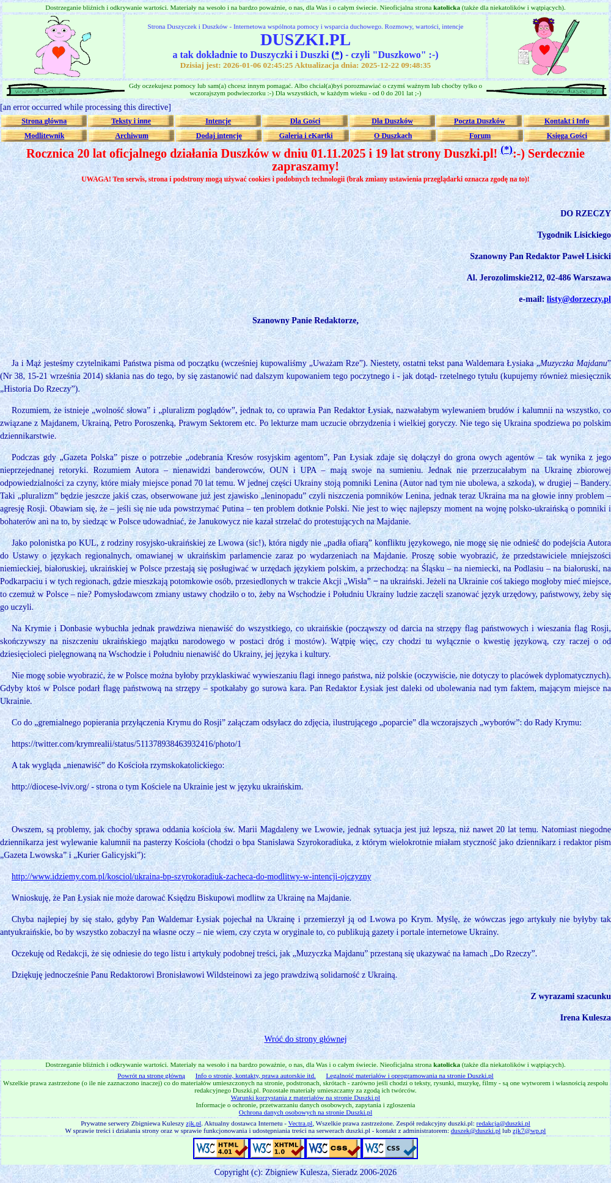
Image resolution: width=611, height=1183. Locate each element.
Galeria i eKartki (306, 135)
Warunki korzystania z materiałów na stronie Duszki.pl (305, 1097)
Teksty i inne (131, 121)
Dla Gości (305, 121)
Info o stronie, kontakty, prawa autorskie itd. (256, 1075)
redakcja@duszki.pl (503, 1123)
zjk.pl (193, 1123)
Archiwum (131, 135)
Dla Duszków (392, 121)
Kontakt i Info (566, 121)
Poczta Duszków (479, 121)
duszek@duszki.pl (476, 1130)
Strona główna (44, 121)
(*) (337, 54)
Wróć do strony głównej (305, 1039)
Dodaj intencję (219, 135)
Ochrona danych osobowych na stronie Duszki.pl (305, 1112)
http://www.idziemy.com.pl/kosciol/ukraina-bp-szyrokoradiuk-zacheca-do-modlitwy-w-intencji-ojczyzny (191, 876)
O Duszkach (393, 135)
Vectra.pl (300, 1123)
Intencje (218, 121)
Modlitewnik (44, 135)
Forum (480, 135)
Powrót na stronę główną (151, 1075)
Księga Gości (567, 135)
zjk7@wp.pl (529, 1130)
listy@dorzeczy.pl (579, 299)
